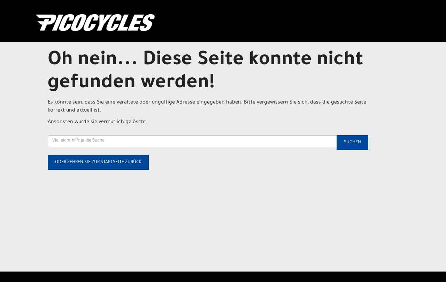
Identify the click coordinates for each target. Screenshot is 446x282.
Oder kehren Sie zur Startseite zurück (98, 162)
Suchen (352, 142)
